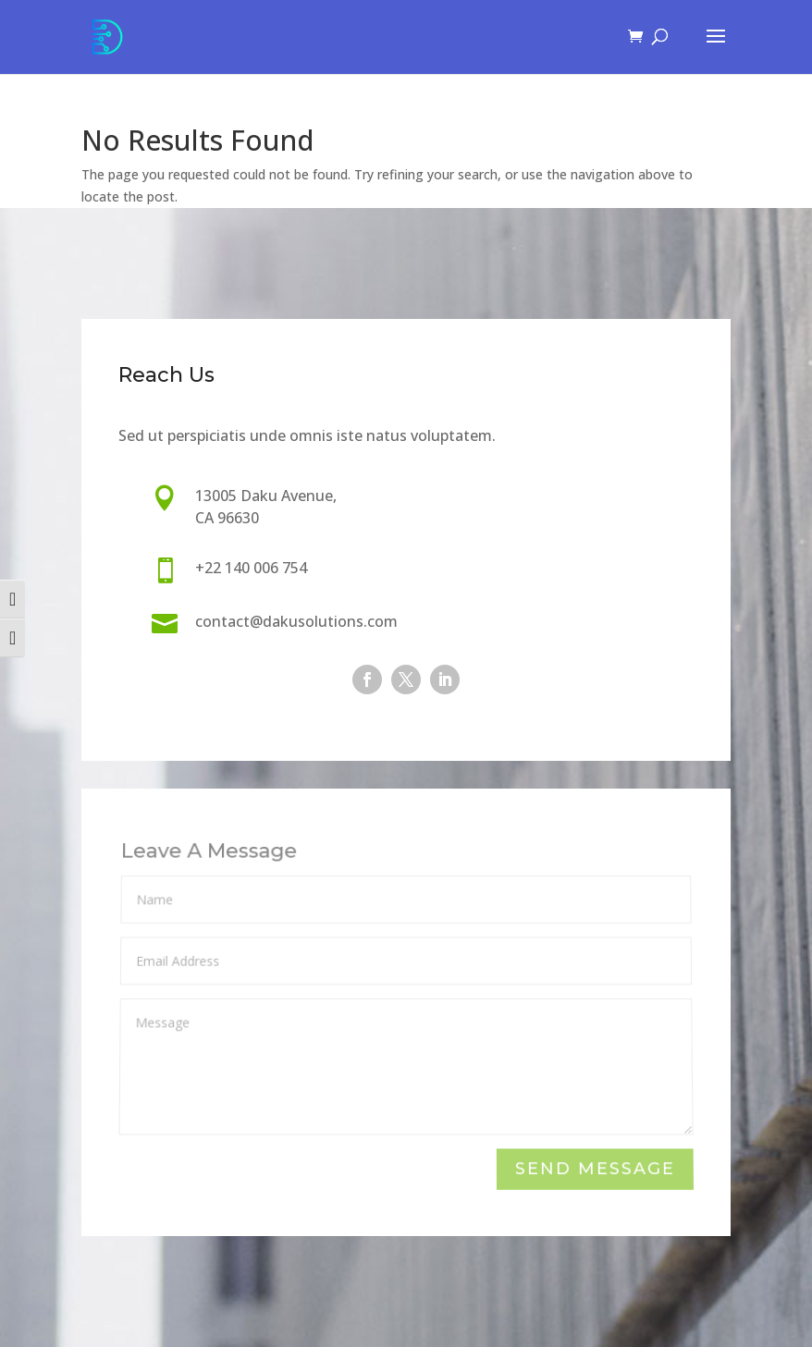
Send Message (595, 1170)
